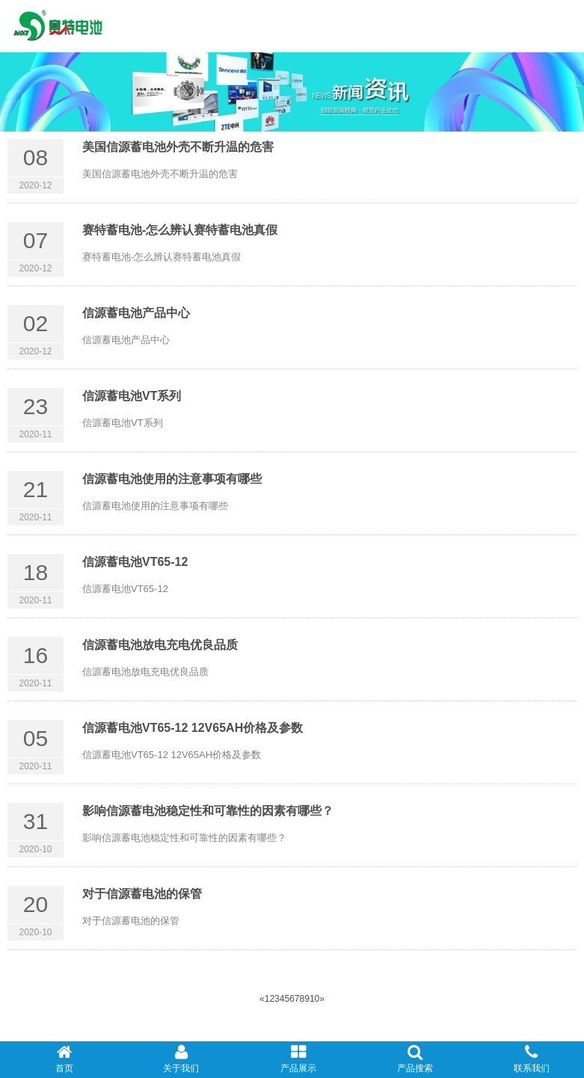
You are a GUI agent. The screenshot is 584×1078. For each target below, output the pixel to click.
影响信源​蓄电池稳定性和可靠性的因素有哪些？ (208, 810)
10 (314, 999)
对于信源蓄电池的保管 (142, 893)
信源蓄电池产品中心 (136, 313)
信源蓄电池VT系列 (131, 395)
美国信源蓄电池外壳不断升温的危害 (178, 147)
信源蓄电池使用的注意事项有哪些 (172, 478)
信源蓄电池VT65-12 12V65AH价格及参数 (192, 727)
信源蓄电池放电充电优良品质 (160, 644)
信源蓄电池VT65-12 (135, 561)
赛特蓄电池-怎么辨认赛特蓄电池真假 (179, 230)
